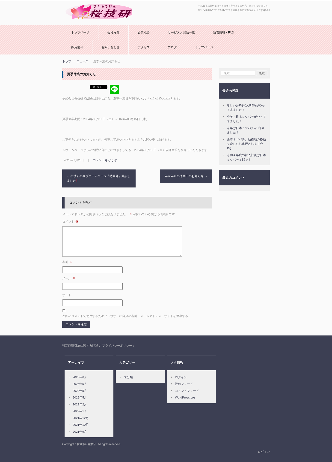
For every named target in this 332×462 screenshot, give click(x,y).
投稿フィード (184, 384)
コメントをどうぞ (105, 160)
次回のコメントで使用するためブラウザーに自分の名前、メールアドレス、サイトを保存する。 (126, 316)
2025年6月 (80, 377)
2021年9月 (80, 431)
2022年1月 (80, 411)
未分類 (128, 377)
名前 (67, 262)
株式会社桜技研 (74, 21)
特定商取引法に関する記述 (80, 345)
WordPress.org (185, 397)
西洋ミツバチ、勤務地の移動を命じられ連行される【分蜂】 (246, 144)
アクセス (144, 47)
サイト (66, 295)
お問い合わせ (110, 47)
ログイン (181, 377)
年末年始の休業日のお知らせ (186, 176)
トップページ (80, 32)
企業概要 (144, 32)
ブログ (172, 47)
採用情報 (77, 47)
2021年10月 (81, 424)
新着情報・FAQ (223, 32)
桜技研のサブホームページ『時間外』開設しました (99, 178)
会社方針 (113, 32)
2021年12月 (81, 418)
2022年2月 (80, 404)
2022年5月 (80, 397)
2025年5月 (80, 384)
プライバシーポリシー (117, 345)
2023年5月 (80, 391)
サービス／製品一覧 (181, 32)
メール (68, 278)
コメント (70, 221)
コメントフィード (187, 391)
